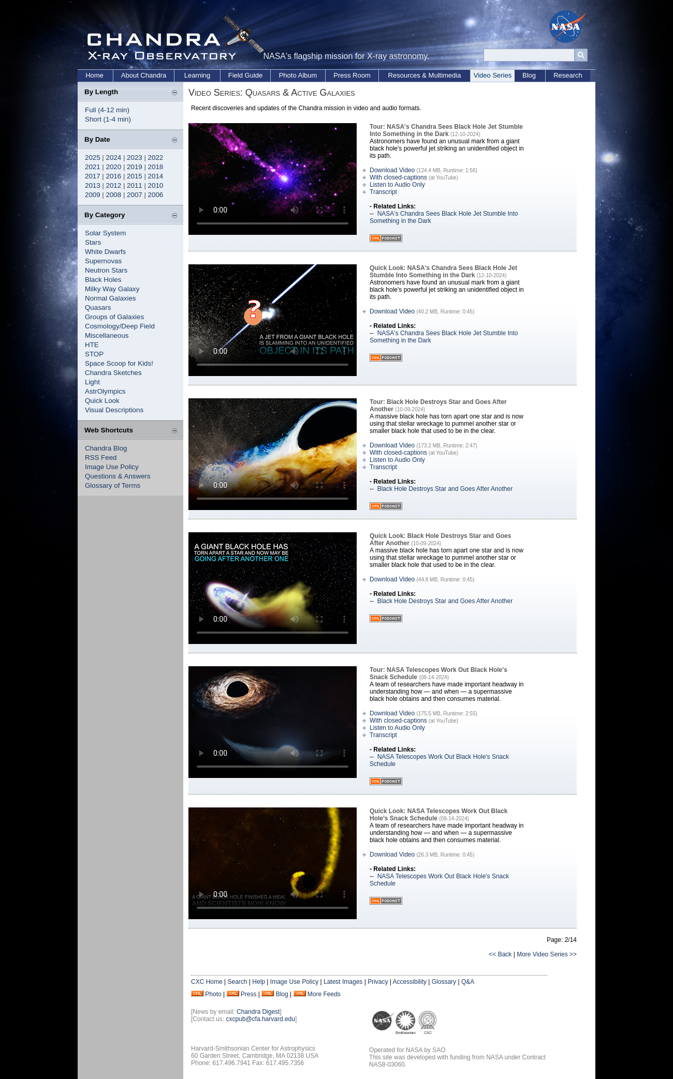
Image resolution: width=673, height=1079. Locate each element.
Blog (529, 75)
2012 (114, 185)
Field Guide (245, 75)
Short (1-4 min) (108, 119)
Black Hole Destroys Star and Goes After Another (445, 488)
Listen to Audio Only (397, 184)
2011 (134, 185)
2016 (114, 176)
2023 (134, 157)
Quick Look (102, 400)
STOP (94, 354)
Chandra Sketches (113, 373)
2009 (92, 195)
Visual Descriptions (114, 410)
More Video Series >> (547, 954)
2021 (92, 167)
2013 (92, 185)
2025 (92, 157)
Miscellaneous (106, 335)
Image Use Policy (112, 467)
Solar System (105, 233)
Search (237, 981)
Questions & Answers (118, 476)
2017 (92, 176)
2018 (156, 167)
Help (258, 981)
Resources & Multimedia (424, 75)
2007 (134, 195)
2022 (156, 157)
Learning (197, 75)
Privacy (378, 981)
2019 (134, 167)
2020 (114, 167)
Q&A (467, 981)
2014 (156, 176)
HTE (92, 345)
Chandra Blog (106, 448)
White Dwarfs (105, 252)
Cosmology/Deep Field (120, 326)
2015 (134, 176)
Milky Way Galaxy (112, 289)
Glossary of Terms (112, 485)
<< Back (500, 954)
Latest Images (343, 981)
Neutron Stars (106, 270)
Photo (213, 994)
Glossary (444, 981)
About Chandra (143, 75)
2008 (114, 195)
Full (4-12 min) (107, 110)
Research (567, 75)
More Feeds (324, 994)
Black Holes (103, 279)
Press (249, 994)
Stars (93, 242)
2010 (156, 185)
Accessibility (410, 981)
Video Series (492, 75)
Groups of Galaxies (114, 317)
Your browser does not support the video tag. (272, 179)
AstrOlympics (105, 391)
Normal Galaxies (110, 298)
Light (92, 382)
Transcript (383, 192)
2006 (156, 195)
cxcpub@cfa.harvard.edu (260, 1019)
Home (94, 75)
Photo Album (298, 75)
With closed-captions (398, 177)
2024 (114, 157)
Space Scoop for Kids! (119, 363)
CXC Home (207, 981)
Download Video (392, 170)
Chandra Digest (258, 1011)
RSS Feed (101, 457)
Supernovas (103, 261)
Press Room (352, 75)
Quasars (98, 307)
